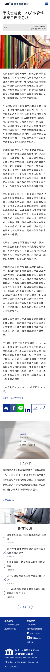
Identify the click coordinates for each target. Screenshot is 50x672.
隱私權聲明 (31, 625)
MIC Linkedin (34, 638)
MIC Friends (35, 633)
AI (12, 398)
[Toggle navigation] (46, 3)
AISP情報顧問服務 (12, 625)
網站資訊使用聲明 (34, 629)
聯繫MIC (30, 642)
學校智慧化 (18, 398)
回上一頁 (26, 607)
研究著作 (7, 500)
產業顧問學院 (10, 629)
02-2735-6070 (12, 667)
